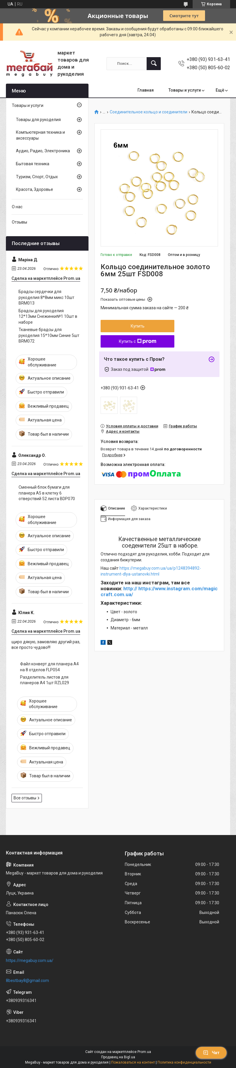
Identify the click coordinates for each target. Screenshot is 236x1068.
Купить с (137, 341)
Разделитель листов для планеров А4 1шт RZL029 (44, 680)
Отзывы (19, 222)
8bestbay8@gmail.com (27, 980)
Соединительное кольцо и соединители (148, 112)
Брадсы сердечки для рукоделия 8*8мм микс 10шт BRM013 (46, 297)
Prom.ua (144, 1052)
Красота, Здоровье (34, 189)
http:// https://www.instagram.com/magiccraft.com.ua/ (159, 591)
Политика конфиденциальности (184, 1062)
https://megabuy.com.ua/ (29, 960)
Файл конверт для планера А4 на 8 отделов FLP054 (49, 667)
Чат (211, 1052)
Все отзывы (25, 798)
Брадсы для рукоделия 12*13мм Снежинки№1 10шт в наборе (48, 316)
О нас (17, 206)
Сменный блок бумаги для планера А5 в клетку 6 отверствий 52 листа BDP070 (47, 493)
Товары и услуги (184, 90)
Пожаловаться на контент (133, 1062)
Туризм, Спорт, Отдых (37, 176)
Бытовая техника (32, 163)
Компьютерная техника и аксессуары (40, 135)
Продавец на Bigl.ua (118, 1057)
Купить (138, 326)
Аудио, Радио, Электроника (43, 150)
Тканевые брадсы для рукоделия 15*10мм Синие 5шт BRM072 (49, 335)
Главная (145, 90)
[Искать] (154, 63)
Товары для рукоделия (38, 119)
